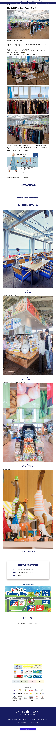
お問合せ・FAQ (24, 681)
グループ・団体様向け (47, 3)
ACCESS (28, 658)
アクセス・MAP (16, 681)
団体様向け (32, 681)
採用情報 (40, 681)
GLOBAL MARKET (32, 3)
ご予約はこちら (28, 729)
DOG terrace (39, 3)
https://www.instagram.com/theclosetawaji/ (28, 197)
